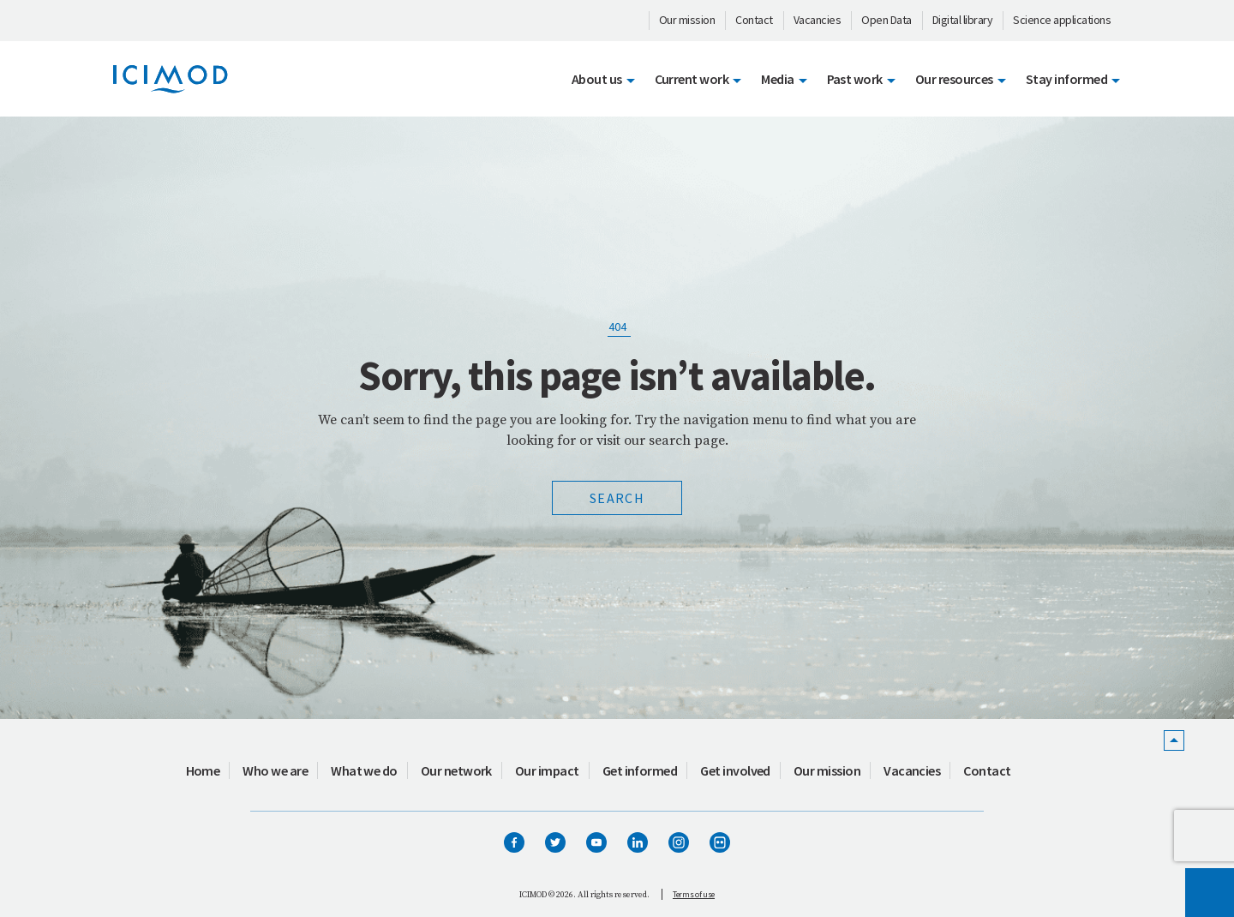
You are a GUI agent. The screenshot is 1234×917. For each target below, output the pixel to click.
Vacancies (818, 19)
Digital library (962, 19)
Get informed (640, 770)
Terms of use (694, 894)
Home (203, 770)
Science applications (1062, 19)
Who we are (275, 770)
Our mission (687, 19)
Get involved (735, 770)
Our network (456, 770)
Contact (754, 19)
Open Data (886, 19)
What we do (364, 770)
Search (617, 497)
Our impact (547, 770)
